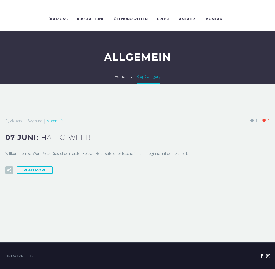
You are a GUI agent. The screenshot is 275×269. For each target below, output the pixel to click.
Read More (34, 170)
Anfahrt (188, 19)
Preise (163, 19)
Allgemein (55, 120)
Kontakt (215, 19)
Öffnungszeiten (131, 19)
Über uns (58, 19)
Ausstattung (91, 19)
